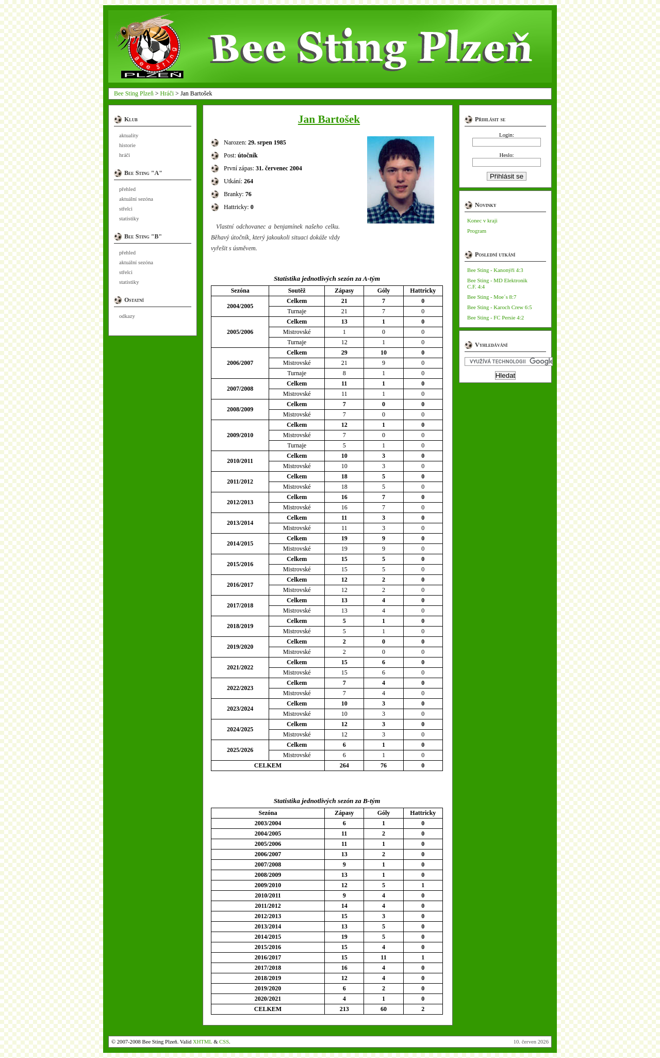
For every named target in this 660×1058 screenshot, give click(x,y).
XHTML (202, 1042)
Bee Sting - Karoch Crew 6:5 (499, 307)
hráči (124, 155)
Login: (506, 135)
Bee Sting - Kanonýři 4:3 (495, 270)
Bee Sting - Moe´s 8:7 (491, 297)
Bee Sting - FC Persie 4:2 (495, 317)
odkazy (127, 316)
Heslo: (506, 155)
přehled (127, 189)
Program (476, 231)
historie (127, 145)
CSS (224, 1042)
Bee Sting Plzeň (134, 93)
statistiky (129, 218)
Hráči (167, 93)
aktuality (128, 135)
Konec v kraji (482, 220)
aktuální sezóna (136, 199)
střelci (126, 209)
